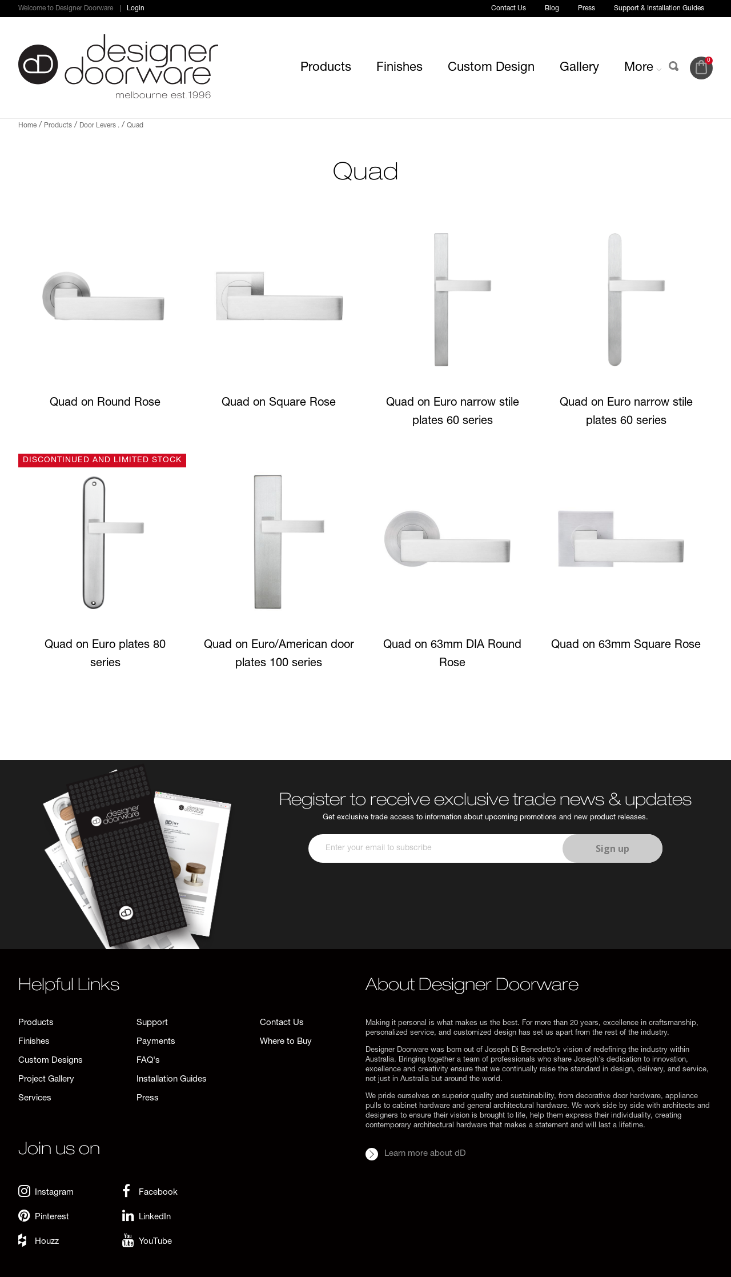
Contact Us (508, 8)
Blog (552, 8)
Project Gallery (46, 1079)
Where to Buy (286, 1042)
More (643, 68)
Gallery (579, 68)
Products (325, 68)
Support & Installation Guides (659, 8)
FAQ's (148, 1060)
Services (34, 1098)
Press (586, 8)
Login (135, 8)
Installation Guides (171, 1079)
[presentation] (484, 896)
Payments (155, 1042)
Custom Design (491, 68)
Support (152, 1023)
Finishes (399, 68)
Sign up (612, 848)
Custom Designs (50, 1060)
